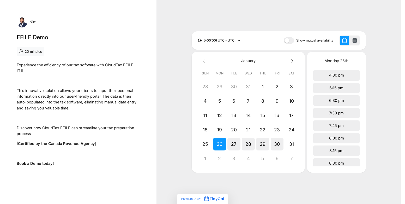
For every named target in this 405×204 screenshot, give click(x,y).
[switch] (289, 40)
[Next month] (291, 61)
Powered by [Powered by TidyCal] (202, 198)
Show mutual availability (314, 40)
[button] (219, 144)
